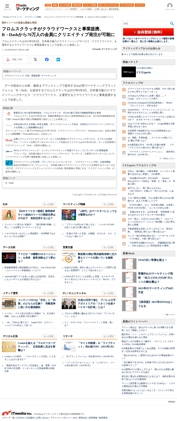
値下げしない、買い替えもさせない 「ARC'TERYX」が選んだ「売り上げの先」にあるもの (151, 191)
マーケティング (48, 75)
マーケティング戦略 (74, 204)
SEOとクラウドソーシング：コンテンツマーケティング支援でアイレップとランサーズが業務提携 (61, 150)
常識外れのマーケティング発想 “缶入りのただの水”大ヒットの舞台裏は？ (155, 277)
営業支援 (68, 247)
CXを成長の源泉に (145, 68)
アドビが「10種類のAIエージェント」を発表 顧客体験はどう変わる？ (37, 258)
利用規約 (171, 402)
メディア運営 (10, 293)
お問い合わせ (42, 418)
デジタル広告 (10, 336)
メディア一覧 (8, 418)
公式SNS (20, 418)
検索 (172, 23)
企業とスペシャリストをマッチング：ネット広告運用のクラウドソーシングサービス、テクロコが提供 (63, 139)
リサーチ (68, 336)
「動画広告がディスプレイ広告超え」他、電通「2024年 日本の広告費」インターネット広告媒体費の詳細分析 (30, 368)
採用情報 (93, 418)
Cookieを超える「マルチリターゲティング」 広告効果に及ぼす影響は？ (36, 347)
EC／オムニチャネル (74, 293)
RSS (75, 418)
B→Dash (10, 183)
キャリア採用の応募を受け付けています (143, 54)
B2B (5, 204)
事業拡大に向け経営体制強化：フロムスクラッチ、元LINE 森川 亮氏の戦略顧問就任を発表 (57, 113)
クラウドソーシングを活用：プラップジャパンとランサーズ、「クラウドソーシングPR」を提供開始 (62, 162)
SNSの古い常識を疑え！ (152, 259)
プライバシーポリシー (61, 418)
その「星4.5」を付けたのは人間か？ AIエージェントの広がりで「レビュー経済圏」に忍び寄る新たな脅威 (151, 222)
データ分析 (9, 247)
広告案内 (30, 418)
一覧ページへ (169, 315)
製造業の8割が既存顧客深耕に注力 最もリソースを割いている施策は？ (98, 258)
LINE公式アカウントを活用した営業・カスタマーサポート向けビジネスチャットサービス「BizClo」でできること (89, 279)
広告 (27, 75)
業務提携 (35, 75)
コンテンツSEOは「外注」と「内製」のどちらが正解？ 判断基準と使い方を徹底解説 (36, 304)
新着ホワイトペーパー (135, 321)
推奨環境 (103, 418)
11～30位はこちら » (167, 158)
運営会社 (83, 418)
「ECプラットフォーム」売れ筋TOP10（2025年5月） (89, 356)
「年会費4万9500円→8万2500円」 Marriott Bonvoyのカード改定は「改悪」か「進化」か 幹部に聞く (151, 181)
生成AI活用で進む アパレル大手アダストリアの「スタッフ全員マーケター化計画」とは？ (97, 304)
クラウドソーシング (14, 75)
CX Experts (144, 72)
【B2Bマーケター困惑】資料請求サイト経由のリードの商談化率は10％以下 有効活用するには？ (36, 215)
